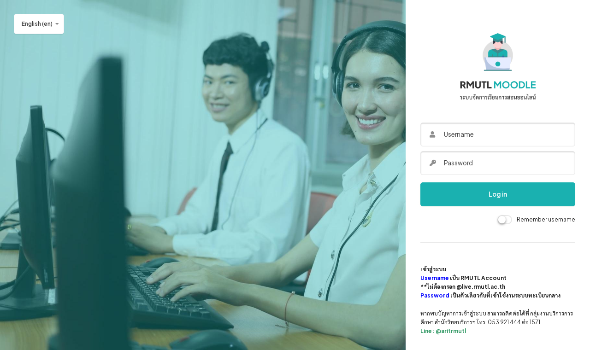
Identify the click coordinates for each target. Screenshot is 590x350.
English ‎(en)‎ (37, 23)
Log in (498, 194)
